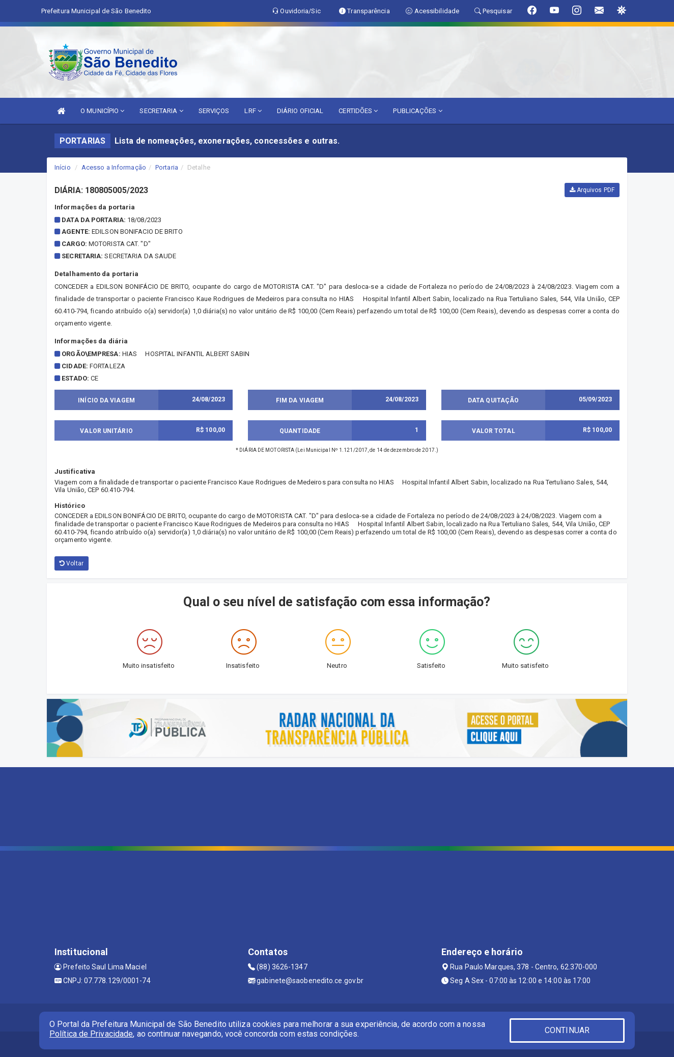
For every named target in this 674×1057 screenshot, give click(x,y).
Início (62, 167)
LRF (253, 111)
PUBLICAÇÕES (417, 111)
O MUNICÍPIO (102, 111)
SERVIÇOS (214, 111)
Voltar (71, 563)
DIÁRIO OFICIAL (300, 111)
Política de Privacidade (91, 1034)
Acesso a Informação (113, 167)
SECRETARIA (161, 111)
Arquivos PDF (592, 190)
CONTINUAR (567, 1030)
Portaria (166, 167)
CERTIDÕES (358, 111)
